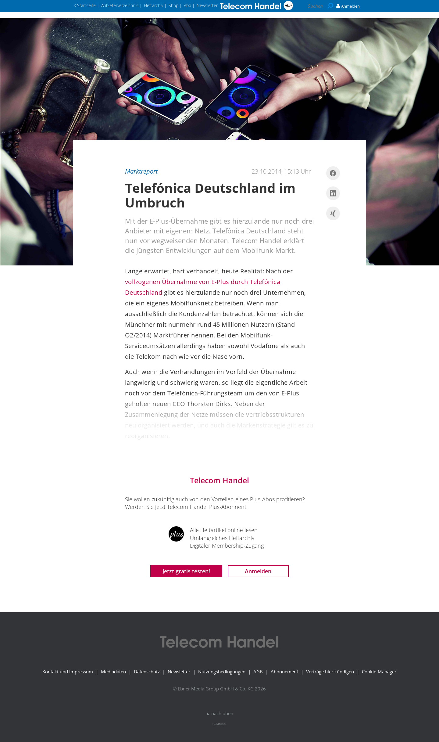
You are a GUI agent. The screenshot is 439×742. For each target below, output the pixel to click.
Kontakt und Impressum (67, 671)
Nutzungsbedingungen (221, 671)
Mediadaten (113, 671)
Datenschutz (147, 671)
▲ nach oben (219, 713)
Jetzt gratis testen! (186, 571)
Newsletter (179, 671)
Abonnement (284, 671)
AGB (258, 671)
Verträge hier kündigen (330, 671)
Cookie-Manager (379, 671)
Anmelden (258, 571)
